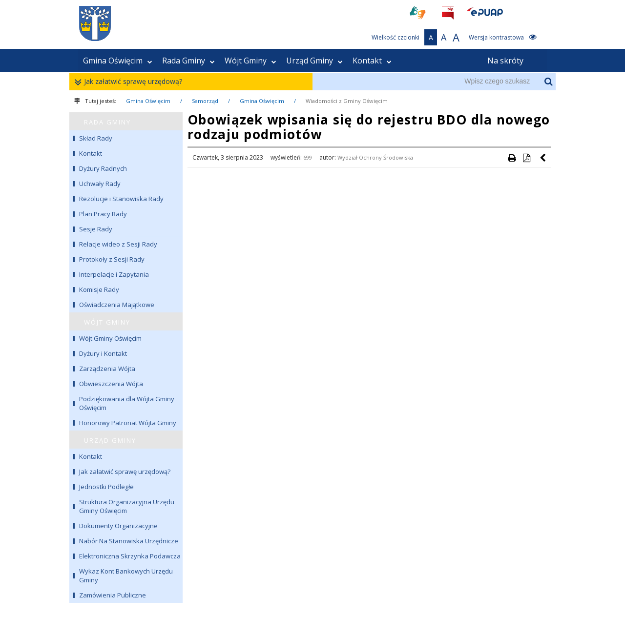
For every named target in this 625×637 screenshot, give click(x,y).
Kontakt (372, 60)
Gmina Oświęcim (117, 60)
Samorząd (205, 100)
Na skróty (505, 60)
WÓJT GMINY (107, 322)
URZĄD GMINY (110, 440)
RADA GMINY (107, 122)
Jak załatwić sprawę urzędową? (130, 82)
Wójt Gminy (250, 60)
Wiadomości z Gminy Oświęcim (347, 100)
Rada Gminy (188, 60)
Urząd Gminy (314, 60)
